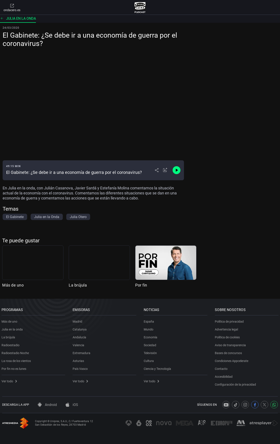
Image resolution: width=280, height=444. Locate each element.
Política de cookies (227, 336)
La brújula (78, 285)
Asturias (79, 360)
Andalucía (80, 336)
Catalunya (80, 328)
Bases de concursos (229, 352)
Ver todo (10, 380)
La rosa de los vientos (17, 360)
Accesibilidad (224, 376)
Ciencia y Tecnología (158, 368)
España (149, 320)
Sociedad (150, 344)
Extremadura (82, 352)
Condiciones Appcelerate (232, 360)
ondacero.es (12, 7)
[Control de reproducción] (176, 170)
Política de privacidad (229, 320)
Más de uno (13, 285)
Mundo (149, 328)
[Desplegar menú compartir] (156, 170)
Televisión (151, 352)
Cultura (149, 360)
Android (47, 405)
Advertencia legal (227, 328)
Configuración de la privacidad (236, 383)
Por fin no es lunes (14, 368)
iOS (72, 405)
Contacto (221, 368)
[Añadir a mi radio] (165, 170)
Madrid (78, 320)
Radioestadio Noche (16, 352)
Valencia (79, 344)
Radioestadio (11, 344)
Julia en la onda (18, 18)
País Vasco (80, 368)
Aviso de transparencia (231, 344)
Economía (151, 336)
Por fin (141, 285)
